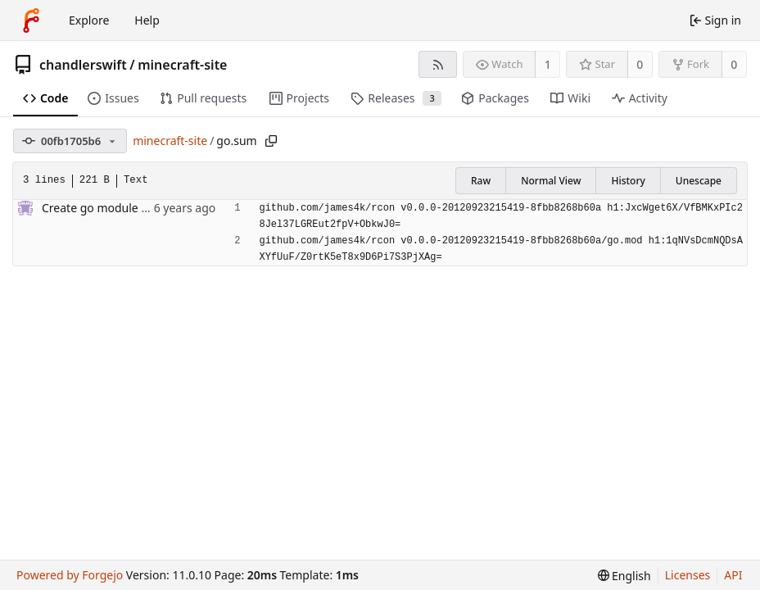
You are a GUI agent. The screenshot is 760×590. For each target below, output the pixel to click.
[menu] (624, 575)
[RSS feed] (437, 64)
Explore (89, 20)
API (733, 575)
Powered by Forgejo (69, 575)
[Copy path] (271, 140)
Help (147, 20)
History (628, 181)
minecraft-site (182, 65)
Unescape (699, 181)
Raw (481, 181)
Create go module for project (119, 208)
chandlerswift (83, 65)
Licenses (688, 575)
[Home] (31, 20)
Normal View (551, 181)
